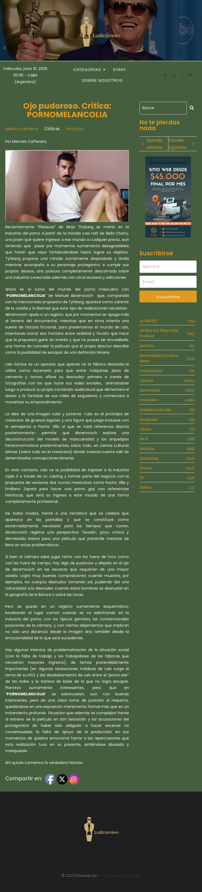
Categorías (88, 69)
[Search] (162, 108)
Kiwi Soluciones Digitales (119, 875)
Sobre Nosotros (102, 80)
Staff (119, 69)
